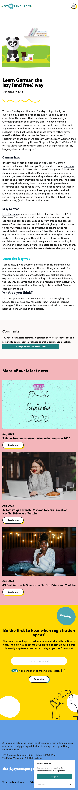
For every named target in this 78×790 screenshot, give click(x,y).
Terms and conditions (13, 782)
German (7, 125)
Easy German (10, 214)
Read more (13, 445)
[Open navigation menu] (73, 6)
